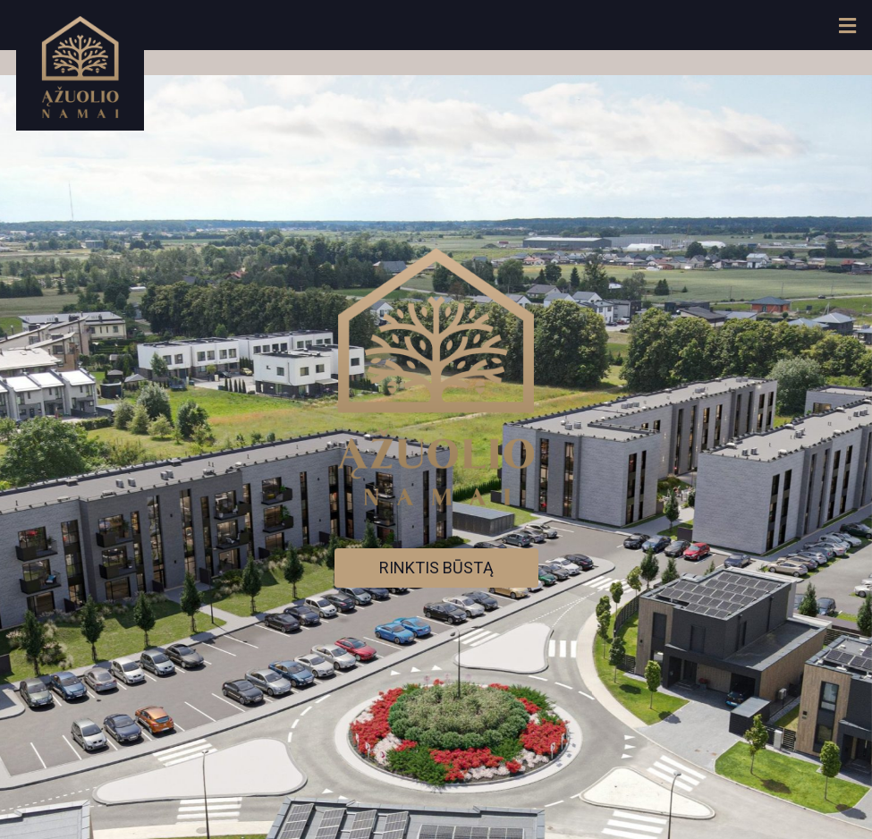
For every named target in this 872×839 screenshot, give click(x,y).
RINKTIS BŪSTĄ (436, 567)
